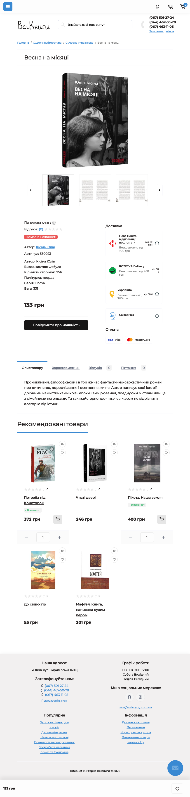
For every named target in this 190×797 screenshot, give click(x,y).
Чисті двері (86, 497)
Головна (23, 42)
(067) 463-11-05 (161, 27)
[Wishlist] (62, 452)
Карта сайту (135, 742)
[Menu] (7, 6)
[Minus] (26, 537)
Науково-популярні (54, 737)
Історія (54, 727)
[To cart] (57, 519)
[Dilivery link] (157, 243)
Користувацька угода (136, 732)
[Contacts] (170, 6)
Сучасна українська (79, 42)
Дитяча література (54, 732)
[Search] (63, 24)
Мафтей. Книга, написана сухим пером (90, 609)
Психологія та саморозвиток (54, 742)
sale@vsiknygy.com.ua (136, 707)
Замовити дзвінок (161, 31)
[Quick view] (62, 444)
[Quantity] (43, 537)
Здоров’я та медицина (54, 747)
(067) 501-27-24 (161, 18)
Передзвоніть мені (54, 700)
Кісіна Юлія (45, 247)
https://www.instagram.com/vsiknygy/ (140, 697)
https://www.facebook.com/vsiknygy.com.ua (129, 697)
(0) (41, 229)
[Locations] (157, 6)
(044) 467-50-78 (162, 22)
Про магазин (136, 727)
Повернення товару (136, 737)
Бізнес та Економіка (54, 752)
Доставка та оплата (136, 722)
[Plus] (59, 537)
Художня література (47, 42)
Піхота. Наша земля (145, 497)
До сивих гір (35, 604)
